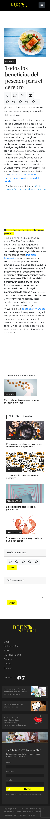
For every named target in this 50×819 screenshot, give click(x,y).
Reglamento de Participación (15, 815)
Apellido (9, 780)
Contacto (31, 815)
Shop (7, 642)
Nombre (10, 771)
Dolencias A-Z (11, 646)
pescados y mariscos (33, 309)
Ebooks (8, 668)
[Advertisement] (25, 19)
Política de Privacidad (12, 812)
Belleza (8, 659)
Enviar (12, 567)
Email (8, 763)
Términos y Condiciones (32, 812)
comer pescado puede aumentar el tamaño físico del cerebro (21, 178)
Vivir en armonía (12, 655)
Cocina (7, 663)
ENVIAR (27, 789)
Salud (7, 650)
